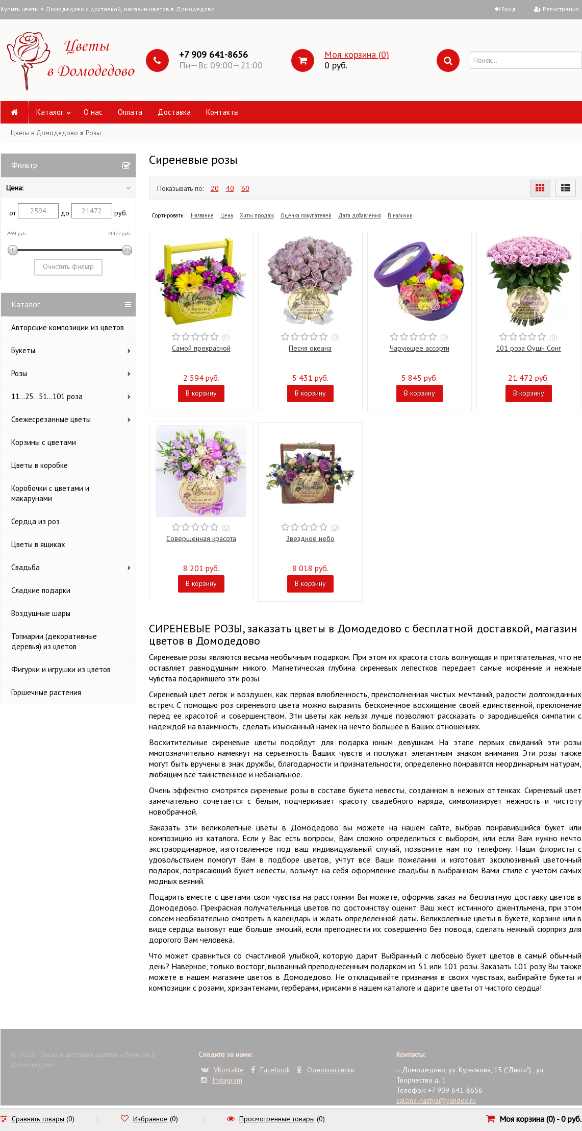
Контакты (222, 112)
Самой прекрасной (201, 348)
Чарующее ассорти (419, 348)
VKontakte (222, 1069)
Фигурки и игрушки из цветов (61, 669)
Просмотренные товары (277, 1118)
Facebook (270, 1069)
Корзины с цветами (43, 442)
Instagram (221, 1080)
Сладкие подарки (40, 590)
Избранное (150, 1118)
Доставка (174, 112)
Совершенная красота (201, 538)
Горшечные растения (46, 692)
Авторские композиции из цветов (67, 327)
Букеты (23, 350)
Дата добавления (359, 215)
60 (245, 188)
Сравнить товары (38, 1118)
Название (202, 215)
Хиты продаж (257, 215)
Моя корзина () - (540, 1119)
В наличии (400, 215)
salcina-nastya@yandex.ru (436, 1100)
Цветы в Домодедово (44, 133)
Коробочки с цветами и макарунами (50, 493)
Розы (93, 133)
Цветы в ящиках (38, 544)
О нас (93, 112)
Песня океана (310, 348)
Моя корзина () (356, 54)
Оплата (130, 112)
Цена (226, 215)
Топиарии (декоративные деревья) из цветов (54, 641)
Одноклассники (326, 1069)
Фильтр (24, 165)
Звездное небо (310, 538)
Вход (508, 9)
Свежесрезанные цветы (51, 419)
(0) (226, 336)
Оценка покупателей (306, 215)
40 (230, 188)
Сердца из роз (35, 521)
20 (215, 188)
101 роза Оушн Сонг (528, 348)
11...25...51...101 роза (47, 396)
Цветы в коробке (39, 465)
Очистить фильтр (68, 266)
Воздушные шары (40, 613)
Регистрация (561, 9)
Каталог (49, 112)
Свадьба (25, 567)
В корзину (201, 393)
